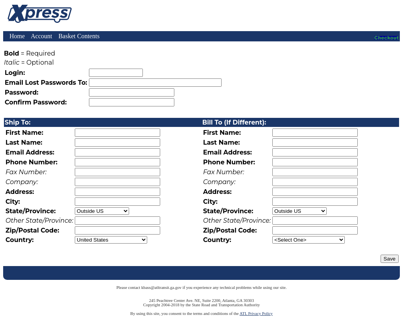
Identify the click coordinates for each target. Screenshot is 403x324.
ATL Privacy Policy (256, 313)
